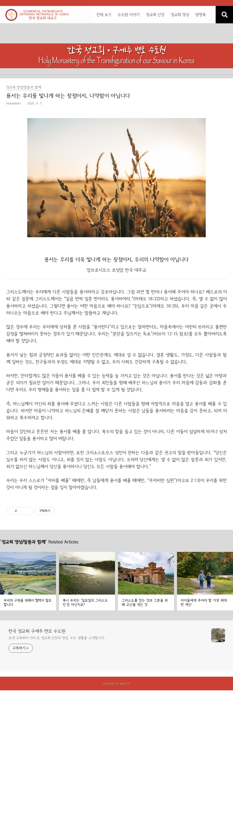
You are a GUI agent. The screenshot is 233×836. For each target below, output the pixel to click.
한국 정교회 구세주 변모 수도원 (36, 631)
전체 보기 (103, 15)
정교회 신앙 (155, 15)
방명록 (200, 15)
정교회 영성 (180, 15)
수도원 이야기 (128, 15)
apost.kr (125, 683)
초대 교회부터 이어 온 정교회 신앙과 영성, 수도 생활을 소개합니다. (56, 638)
